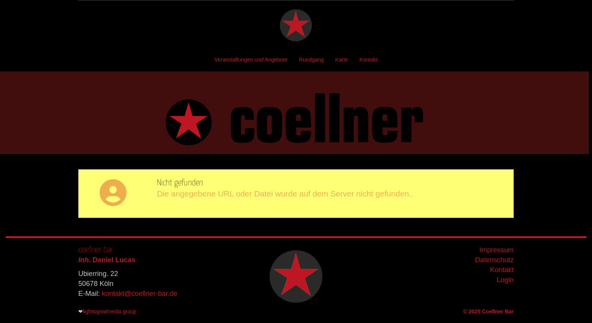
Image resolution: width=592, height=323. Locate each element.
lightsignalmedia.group (109, 311)
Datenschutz (494, 260)
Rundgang (311, 60)
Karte (341, 60)
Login (505, 280)
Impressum (496, 250)
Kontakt (368, 60)
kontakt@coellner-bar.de (139, 293)
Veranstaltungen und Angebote (251, 60)
